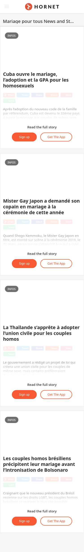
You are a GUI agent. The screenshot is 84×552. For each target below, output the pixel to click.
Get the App (56, 137)
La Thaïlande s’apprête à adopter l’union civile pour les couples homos (41, 333)
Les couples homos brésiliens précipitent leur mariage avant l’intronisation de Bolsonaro (39, 464)
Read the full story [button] (42, 127)
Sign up (24, 137)
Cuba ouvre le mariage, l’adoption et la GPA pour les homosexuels (36, 80)
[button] (79, 21)
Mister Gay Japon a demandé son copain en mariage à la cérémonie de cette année (41, 206)
